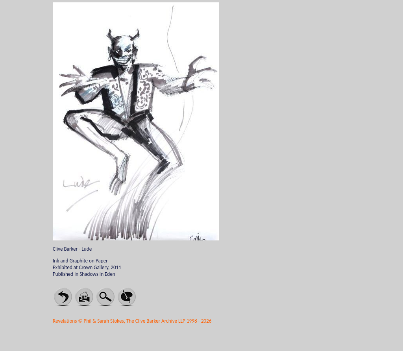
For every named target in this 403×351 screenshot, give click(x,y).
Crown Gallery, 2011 (100, 267)
